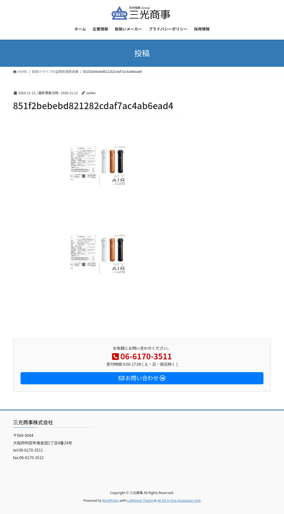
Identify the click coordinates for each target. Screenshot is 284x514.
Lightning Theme (140, 500)
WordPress (110, 500)
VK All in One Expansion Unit (179, 500)
